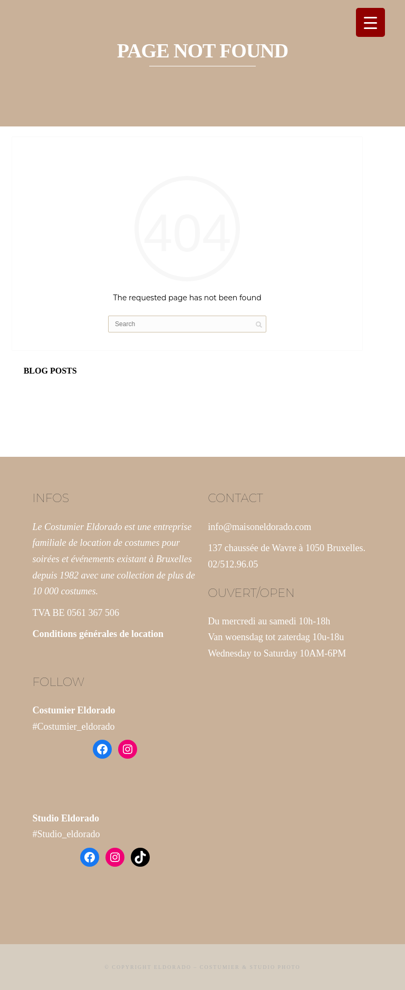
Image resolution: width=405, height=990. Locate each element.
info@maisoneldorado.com (259, 527)
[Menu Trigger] (370, 22)
